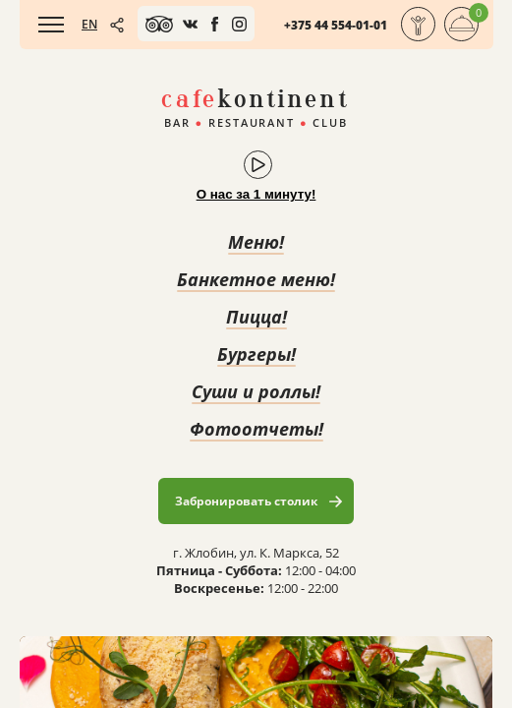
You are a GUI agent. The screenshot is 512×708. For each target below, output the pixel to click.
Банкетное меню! (256, 279)
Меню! (256, 242)
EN (89, 24)
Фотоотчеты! (256, 429)
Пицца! (256, 316)
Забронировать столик (246, 501)
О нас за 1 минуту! (256, 194)
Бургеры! (256, 354)
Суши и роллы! (256, 391)
